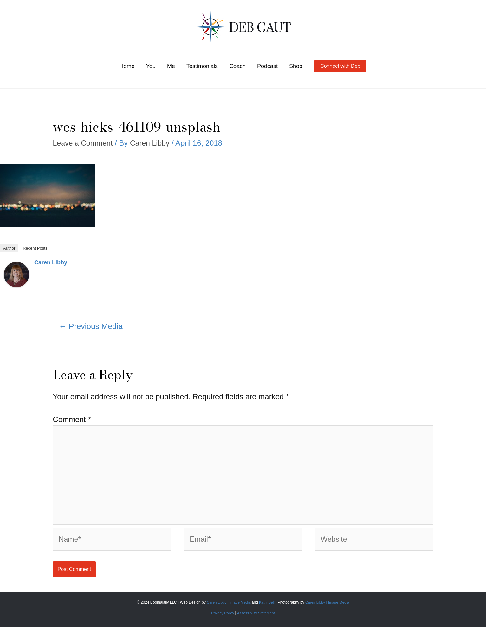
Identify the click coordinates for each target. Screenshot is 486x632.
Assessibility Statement (256, 618)
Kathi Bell (267, 607)
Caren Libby (50, 262)
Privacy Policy (222, 618)
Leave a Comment (84, 143)
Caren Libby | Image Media (228, 607)
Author (9, 248)
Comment (72, 420)
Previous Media (92, 326)
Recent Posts (35, 248)
